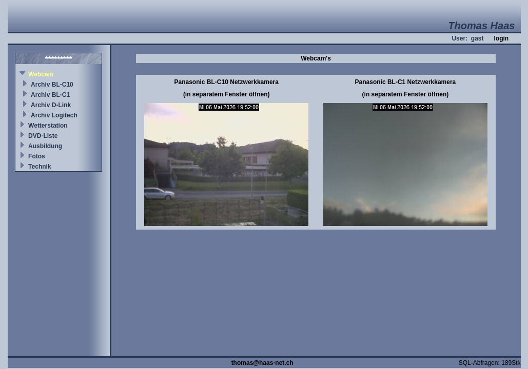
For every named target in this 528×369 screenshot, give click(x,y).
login (501, 38)
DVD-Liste (42, 135)
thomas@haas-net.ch (262, 362)
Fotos (36, 156)
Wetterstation (47, 125)
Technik (39, 166)
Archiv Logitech (54, 115)
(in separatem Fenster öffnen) (226, 94)
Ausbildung (45, 146)
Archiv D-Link (51, 105)
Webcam (40, 74)
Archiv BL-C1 (50, 94)
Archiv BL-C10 (52, 84)
